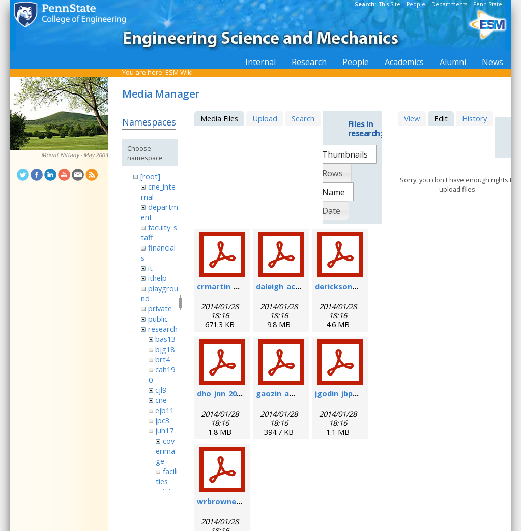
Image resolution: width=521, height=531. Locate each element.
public (158, 319)
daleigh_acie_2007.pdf (296, 286)
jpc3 (162, 420)
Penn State (487, 4)
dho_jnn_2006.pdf (228, 393)
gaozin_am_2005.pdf (293, 393)
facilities (166, 476)
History (474, 118)
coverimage (165, 450)
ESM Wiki (179, 72)
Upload (264, 118)
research (163, 329)
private (160, 308)
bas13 (165, 339)
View (412, 118)
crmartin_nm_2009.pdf (238, 286)
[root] (150, 176)
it (150, 268)
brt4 (162, 359)
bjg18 (165, 349)
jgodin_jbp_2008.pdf (351, 393)
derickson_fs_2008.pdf (356, 286)
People (416, 4)
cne (161, 400)
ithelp (157, 278)
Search (303, 118)
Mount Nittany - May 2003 (74, 155)
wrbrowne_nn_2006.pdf (239, 501)
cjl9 (160, 390)
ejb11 (164, 410)
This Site (389, 4)
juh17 (164, 430)
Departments (449, 4)
